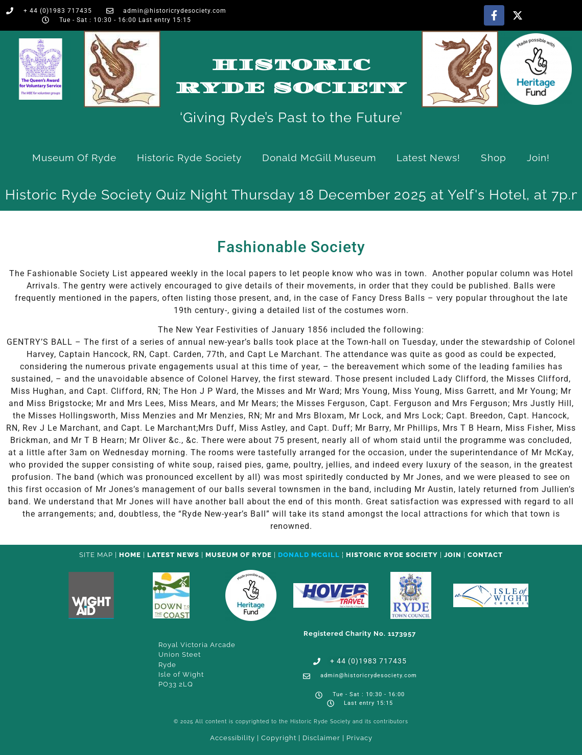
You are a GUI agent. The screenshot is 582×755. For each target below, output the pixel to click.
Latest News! (428, 157)
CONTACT (485, 555)
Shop (493, 157)
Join (452, 555)
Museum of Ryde (74, 157)
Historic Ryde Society (189, 157)
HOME (130, 555)
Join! (538, 157)
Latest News (173, 555)
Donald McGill (309, 555)
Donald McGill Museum (319, 157)
